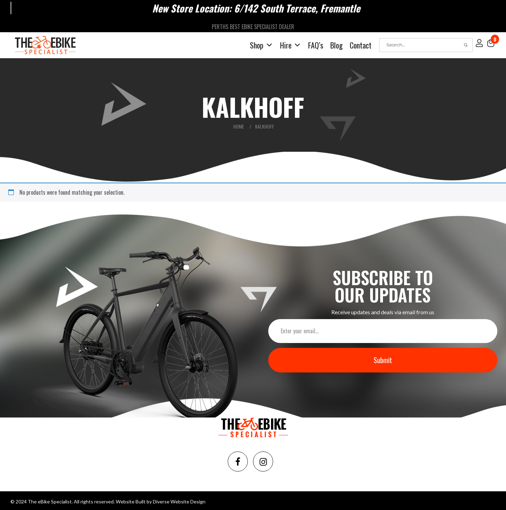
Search (466, 45)
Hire (290, 45)
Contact (361, 44)
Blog (336, 44)
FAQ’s (315, 44)
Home (238, 126)
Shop (261, 45)
